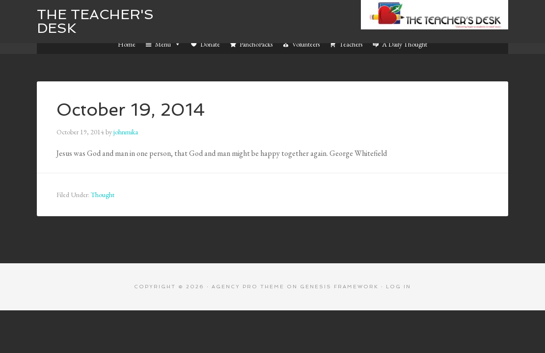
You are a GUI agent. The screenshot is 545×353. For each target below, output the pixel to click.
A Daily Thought (404, 44)
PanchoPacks (256, 44)
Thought (102, 194)
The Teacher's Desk (95, 21)
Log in (398, 286)
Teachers (350, 44)
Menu (168, 44)
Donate (210, 44)
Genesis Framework (339, 286)
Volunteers (306, 44)
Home (127, 44)
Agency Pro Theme (248, 286)
